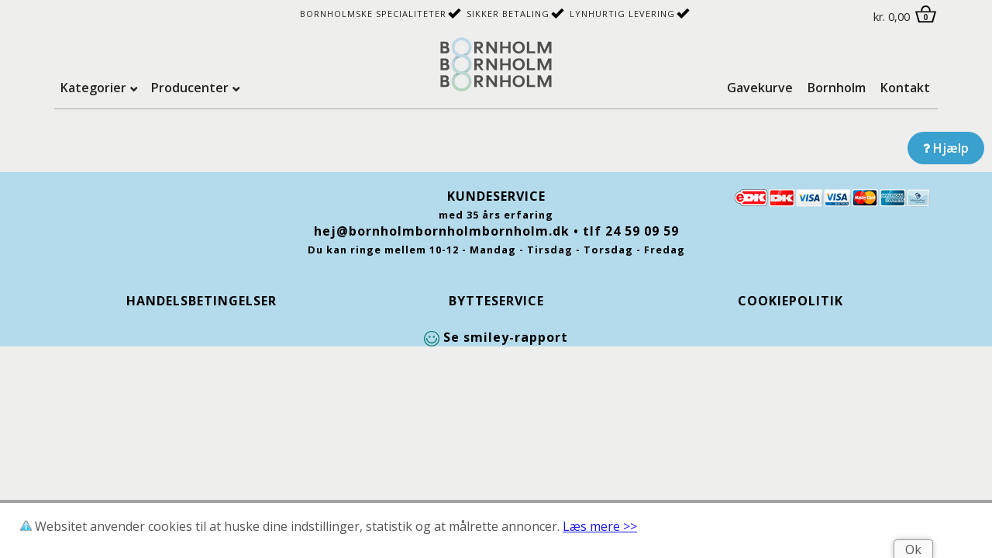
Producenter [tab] (190, 87)
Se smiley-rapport (496, 337)
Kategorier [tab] (93, 87)
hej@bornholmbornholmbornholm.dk (442, 230)
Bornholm (837, 87)
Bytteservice (496, 300)
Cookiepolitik (790, 300)
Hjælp (946, 148)
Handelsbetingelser (201, 300)
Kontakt (905, 87)
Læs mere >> (600, 526)
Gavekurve (760, 87)
